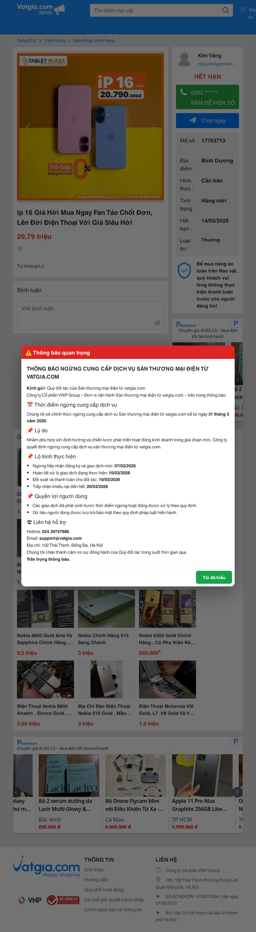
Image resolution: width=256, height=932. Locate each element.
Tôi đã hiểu (214, 577)
